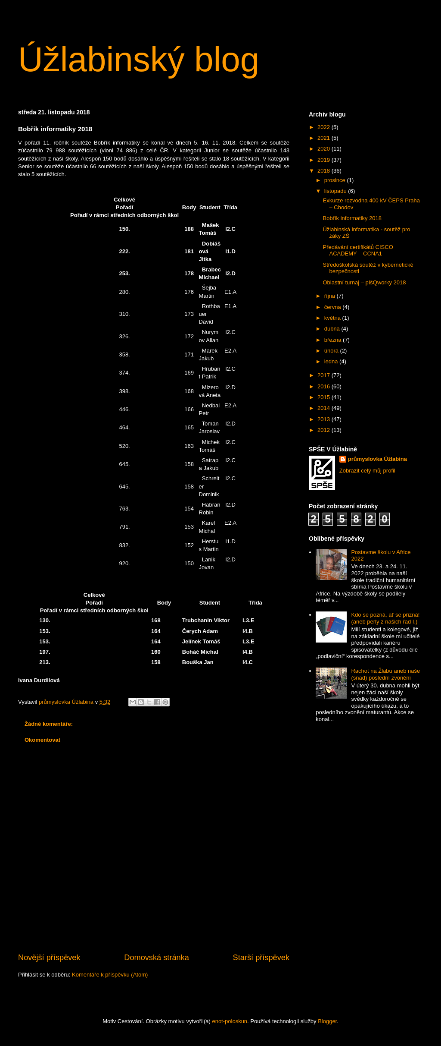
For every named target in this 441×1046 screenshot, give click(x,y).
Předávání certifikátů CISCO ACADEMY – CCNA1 (358, 250)
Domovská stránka (156, 957)
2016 (324, 386)
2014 (324, 408)
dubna (333, 328)
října (330, 296)
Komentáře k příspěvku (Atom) (110, 974)
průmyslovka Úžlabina (377, 459)
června (333, 307)
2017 (324, 375)
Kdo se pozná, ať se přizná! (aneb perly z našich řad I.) (385, 618)
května (333, 318)
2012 (324, 430)
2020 (324, 148)
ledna (331, 361)
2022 (324, 127)
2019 (324, 160)
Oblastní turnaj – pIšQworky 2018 (364, 282)
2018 (324, 170)
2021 (324, 138)
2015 (324, 397)
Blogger (327, 1021)
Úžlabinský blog (138, 59)
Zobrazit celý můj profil (367, 470)
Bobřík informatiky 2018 (352, 218)
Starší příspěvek (261, 957)
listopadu (336, 191)
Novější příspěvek (49, 957)
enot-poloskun (229, 1021)
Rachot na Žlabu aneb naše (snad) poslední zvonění (385, 674)
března (333, 340)
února (332, 350)
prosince (335, 180)
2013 (324, 419)
